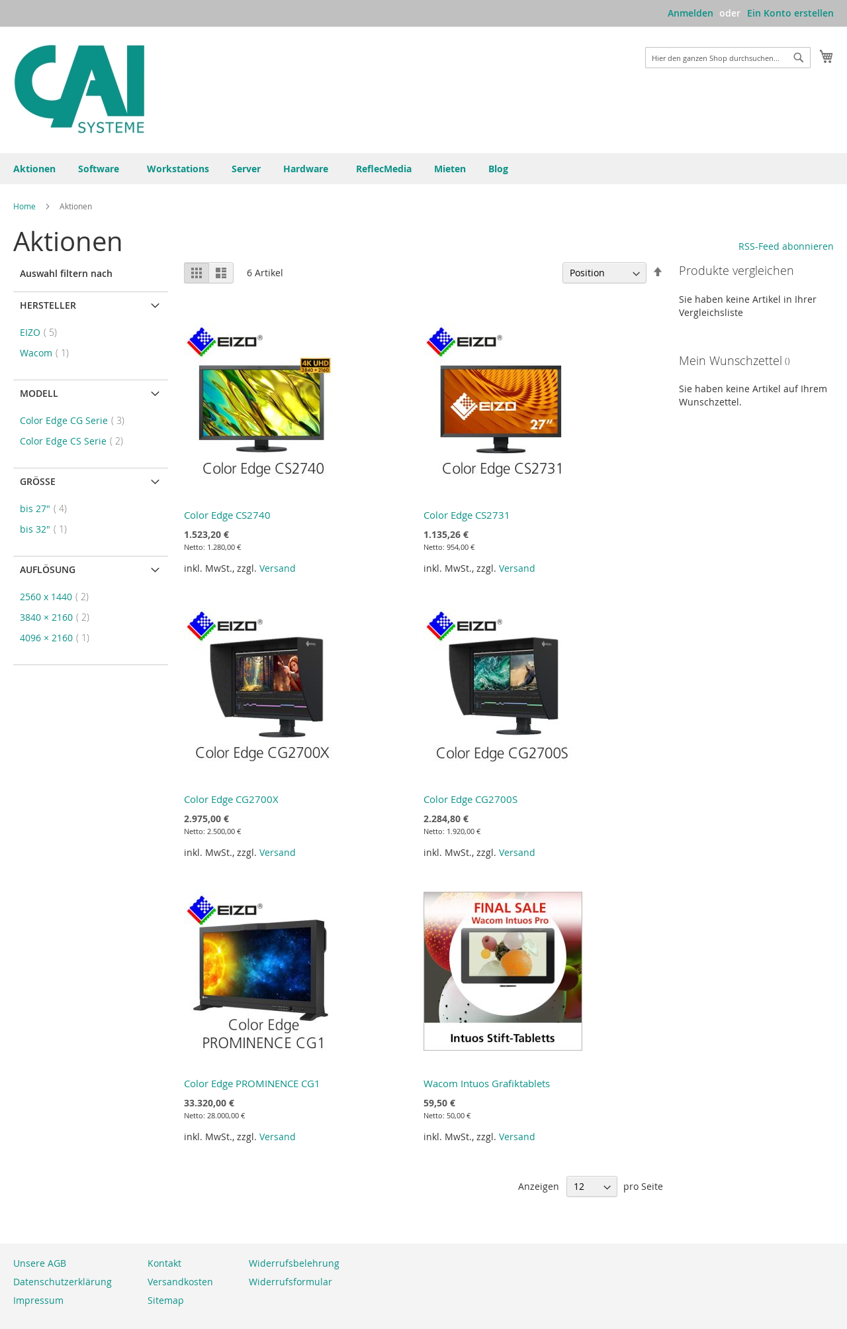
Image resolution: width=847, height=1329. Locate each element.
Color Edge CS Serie (75, 441)
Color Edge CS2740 (227, 514)
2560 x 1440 (58, 596)
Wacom (48, 352)
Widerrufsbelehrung (294, 1263)
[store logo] (79, 89)
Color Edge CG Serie (76, 420)
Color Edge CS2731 (467, 514)
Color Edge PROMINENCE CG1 (252, 1083)
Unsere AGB (39, 1263)
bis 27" (47, 508)
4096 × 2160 (58, 637)
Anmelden (690, 13)
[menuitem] (500, 168)
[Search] (798, 57)
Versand (277, 568)
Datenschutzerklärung (62, 1281)
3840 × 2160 (58, 617)
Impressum (38, 1300)
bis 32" (47, 529)
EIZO (42, 332)
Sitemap (166, 1300)
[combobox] (728, 57)
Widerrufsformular (290, 1281)
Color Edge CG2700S (470, 799)
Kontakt (164, 1263)
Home (25, 206)
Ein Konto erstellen (790, 13)
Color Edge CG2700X (231, 799)
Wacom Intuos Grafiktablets (487, 1083)
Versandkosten (180, 1281)
